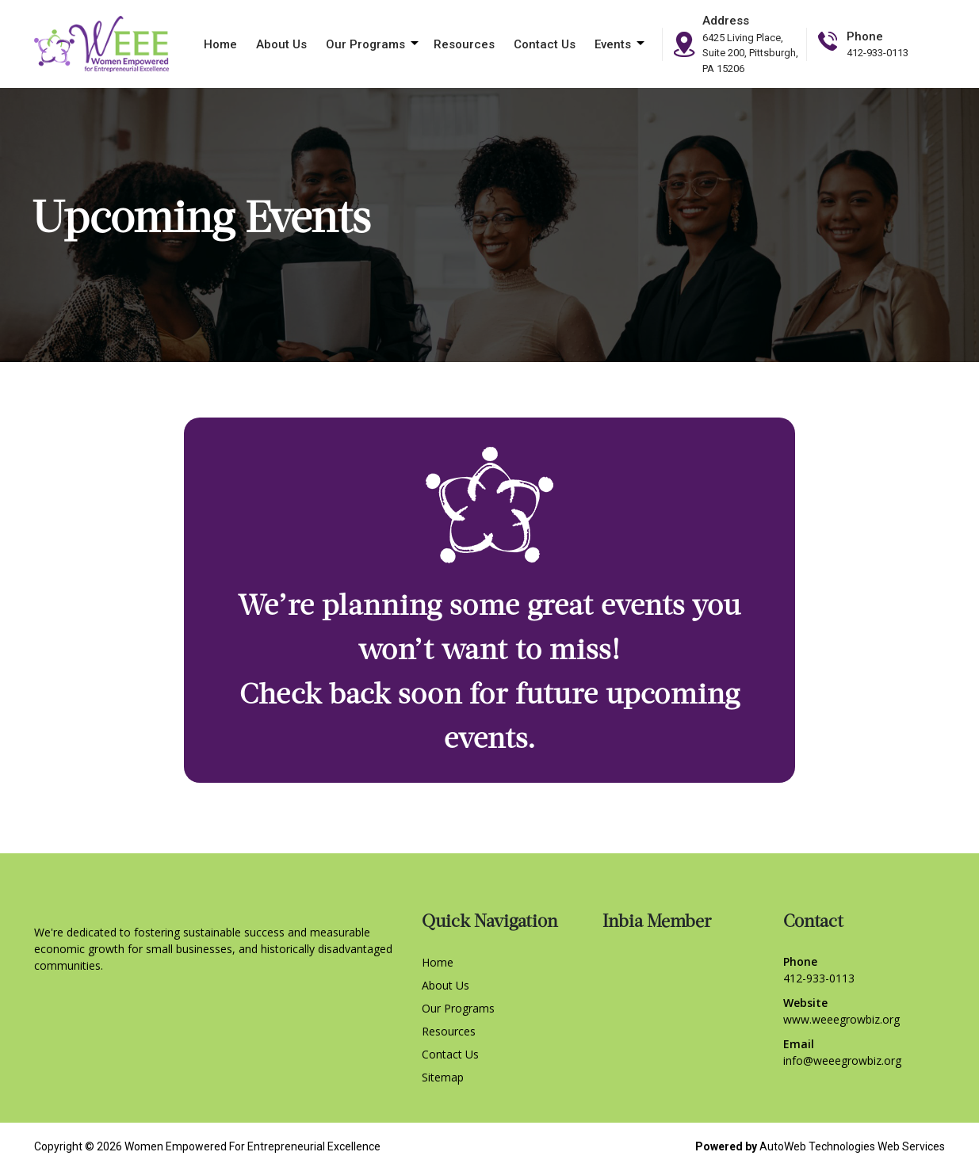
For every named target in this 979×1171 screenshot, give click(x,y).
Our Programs (365, 44)
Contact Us (545, 44)
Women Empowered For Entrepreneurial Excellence (252, 1146)
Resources (464, 44)
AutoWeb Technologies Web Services (852, 1146)
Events (613, 44)
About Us (281, 44)
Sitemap (443, 1077)
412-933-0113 (877, 53)
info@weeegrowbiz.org (842, 1060)
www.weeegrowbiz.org (841, 1019)
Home (220, 44)
